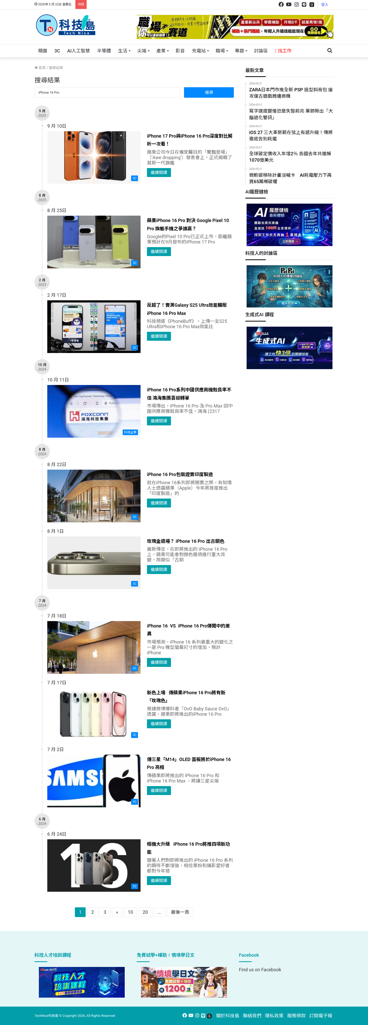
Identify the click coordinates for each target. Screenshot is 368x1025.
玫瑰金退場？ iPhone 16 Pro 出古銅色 (185, 541)
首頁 (40, 68)
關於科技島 (227, 1015)
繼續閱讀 (159, 172)
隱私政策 (274, 1015)
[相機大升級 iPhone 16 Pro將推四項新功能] (94, 865)
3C (57, 50)
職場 (220, 50)
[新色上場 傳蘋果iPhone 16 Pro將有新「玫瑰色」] (94, 714)
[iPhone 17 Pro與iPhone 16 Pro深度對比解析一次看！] (94, 157)
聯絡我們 (252, 1015)
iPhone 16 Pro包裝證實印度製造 (180, 474)
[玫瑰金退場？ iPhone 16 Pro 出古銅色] (94, 562)
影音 (180, 50)
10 (130, 912)
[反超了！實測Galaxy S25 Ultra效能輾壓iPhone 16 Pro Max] (94, 326)
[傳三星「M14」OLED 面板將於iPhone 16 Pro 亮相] (94, 781)
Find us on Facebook (260, 969)
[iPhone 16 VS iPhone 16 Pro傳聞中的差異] (94, 647)
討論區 (261, 50)
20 (145, 912)
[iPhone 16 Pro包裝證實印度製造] (94, 496)
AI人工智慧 (78, 50)
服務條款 (296, 1015)
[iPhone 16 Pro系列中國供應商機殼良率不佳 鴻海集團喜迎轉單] (94, 411)
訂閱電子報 (320, 1015)
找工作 (283, 50)
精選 (42, 50)
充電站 (199, 50)
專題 (239, 50)
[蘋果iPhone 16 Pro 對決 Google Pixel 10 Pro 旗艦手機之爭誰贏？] (94, 242)
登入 (324, 5)
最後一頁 (180, 912)
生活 (122, 50)
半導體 (104, 50)
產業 (161, 50)
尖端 (141, 50)
